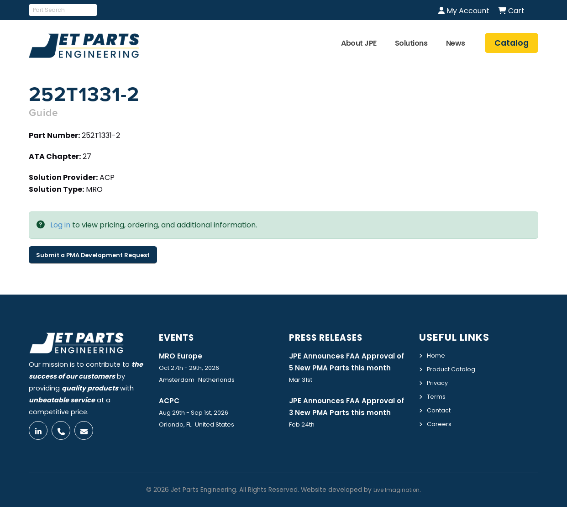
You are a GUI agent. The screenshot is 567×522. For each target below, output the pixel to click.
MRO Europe (183, 355)
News (455, 43)
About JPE (359, 43)
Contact (441, 408)
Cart (511, 10)
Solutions (411, 43)
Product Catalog (454, 368)
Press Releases (331, 337)
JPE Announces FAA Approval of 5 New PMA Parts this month (347, 368)
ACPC (170, 400)
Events (179, 337)
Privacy (438, 381)
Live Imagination (397, 505)
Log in (60, 225)
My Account (463, 10)
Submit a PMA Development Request (93, 255)
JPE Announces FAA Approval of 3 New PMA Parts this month (347, 426)
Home (436, 355)
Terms (437, 395)
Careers (440, 421)
